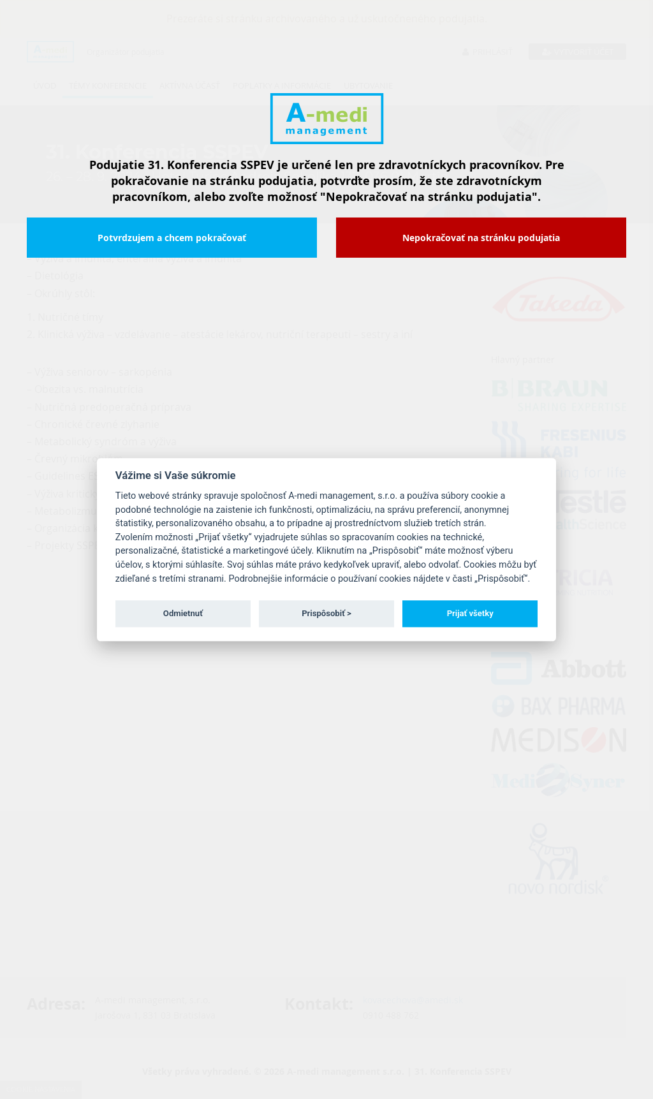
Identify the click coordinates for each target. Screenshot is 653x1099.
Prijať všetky (470, 613)
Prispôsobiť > (326, 613)
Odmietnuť (183, 613)
